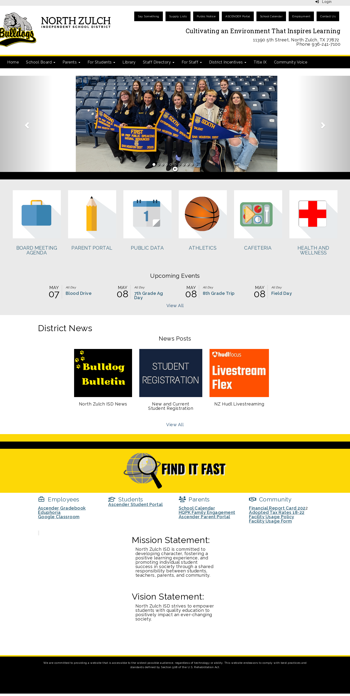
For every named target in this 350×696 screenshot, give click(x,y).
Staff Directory (158, 62)
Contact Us (328, 16)
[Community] (270, 499)
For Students (101, 62)
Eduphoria (49, 512)
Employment (301, 16)
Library (129, 62)
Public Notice (206, 16)
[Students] (125, 499)
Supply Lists (178, 16)
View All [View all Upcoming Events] (175, 305)
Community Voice (290, 62)
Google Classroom (59, 516)
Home (13, 62)
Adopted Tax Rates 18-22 (277, 512)
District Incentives (227, 62)
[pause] (175, 169)
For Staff (192, 62)
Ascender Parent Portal (204, 516)
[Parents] (194, 499)
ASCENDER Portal (237, 16)
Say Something (148, 16)
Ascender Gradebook (62, 508)
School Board (40, 62)
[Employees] (58, 499)
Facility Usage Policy (271, 516)
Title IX (260, 62)
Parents (71, 62)
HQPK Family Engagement (207, 512)
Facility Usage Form (270, 521)
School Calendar (271, 16)
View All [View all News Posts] (175, 424)
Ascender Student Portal (135, 504)
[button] (26, 124)
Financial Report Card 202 (277, 508)
